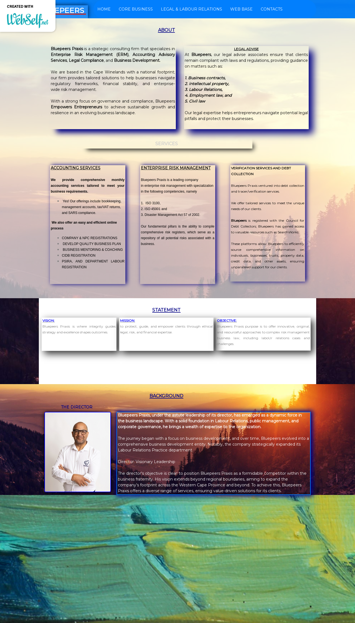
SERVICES (166, 143)
